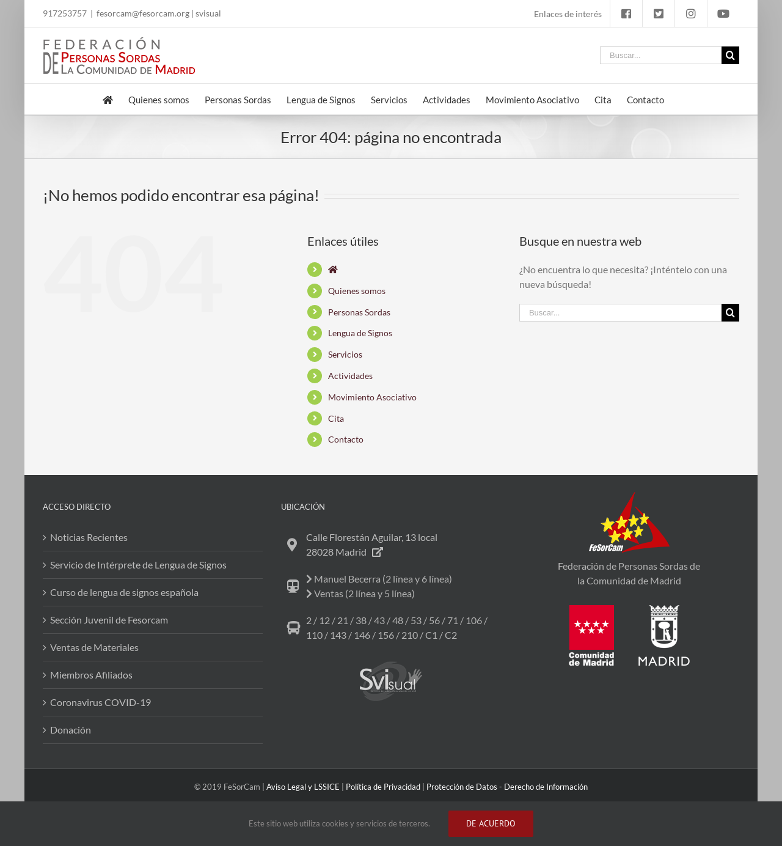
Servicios (345, 354)
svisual (208, 13)
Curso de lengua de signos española (124, 592)
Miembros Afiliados (91, 674)
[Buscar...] (661, 55)
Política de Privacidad (383, 787)
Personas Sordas (359, 312)
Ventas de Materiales (94, 647)
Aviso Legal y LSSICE (303, 787)
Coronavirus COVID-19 (100, 702)
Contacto (346, 439)
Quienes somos (357, 290)
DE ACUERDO (491, 823)
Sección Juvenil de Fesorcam (109, 619)
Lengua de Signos (360, 333)
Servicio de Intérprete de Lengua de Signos (138, 564)
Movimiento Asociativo (372, 397)
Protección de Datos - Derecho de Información (507, 787)
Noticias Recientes (89, 537)
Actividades (350, 375)
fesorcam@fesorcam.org (143, 13)
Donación (70, 729)
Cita (336, 418)
